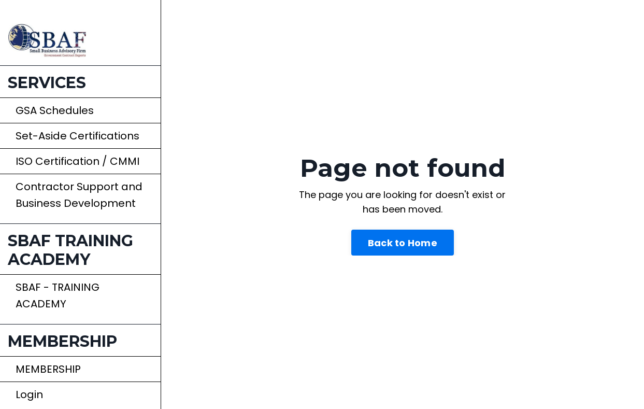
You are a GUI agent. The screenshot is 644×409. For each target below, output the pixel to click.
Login (29, 394)
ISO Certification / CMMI (77, 161)
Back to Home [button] (402, 242)
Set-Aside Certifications (77, 136)
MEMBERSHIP (48, 369)
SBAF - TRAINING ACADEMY (57, 295)
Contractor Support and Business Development (79, 194)
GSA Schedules (55, 110)
